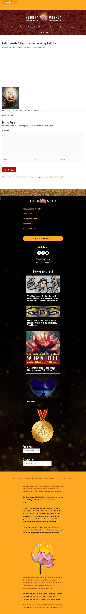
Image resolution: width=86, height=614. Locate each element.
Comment (6, 131)
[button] (47, 32)
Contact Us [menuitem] (27, 214)
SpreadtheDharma (37, 585)
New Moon (31, 401)
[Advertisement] (43, 67)
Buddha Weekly (38, 511)
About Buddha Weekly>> (53, 491)
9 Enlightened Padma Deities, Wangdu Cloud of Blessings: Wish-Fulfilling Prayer (42, 368)
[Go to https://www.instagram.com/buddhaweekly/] (43, 253)
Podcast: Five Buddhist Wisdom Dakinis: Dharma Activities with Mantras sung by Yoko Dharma (42, 322)
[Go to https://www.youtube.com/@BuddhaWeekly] (47, 253)
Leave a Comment (9, 47)
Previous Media (7, 115)
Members (74, 27)
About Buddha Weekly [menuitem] (32, 209)
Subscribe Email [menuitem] (29, 229)
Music (22, 27)
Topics (53, 27)
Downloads (31, 27)
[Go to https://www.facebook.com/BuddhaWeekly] (39, 253)
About (63, 27)
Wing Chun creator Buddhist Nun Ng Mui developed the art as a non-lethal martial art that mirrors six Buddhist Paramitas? (42, 298)
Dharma (43, 27)
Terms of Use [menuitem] (28, 224)
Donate (41, 32)
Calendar (13, 27)
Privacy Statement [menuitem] (30, 219)
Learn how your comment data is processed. (47, 177)
